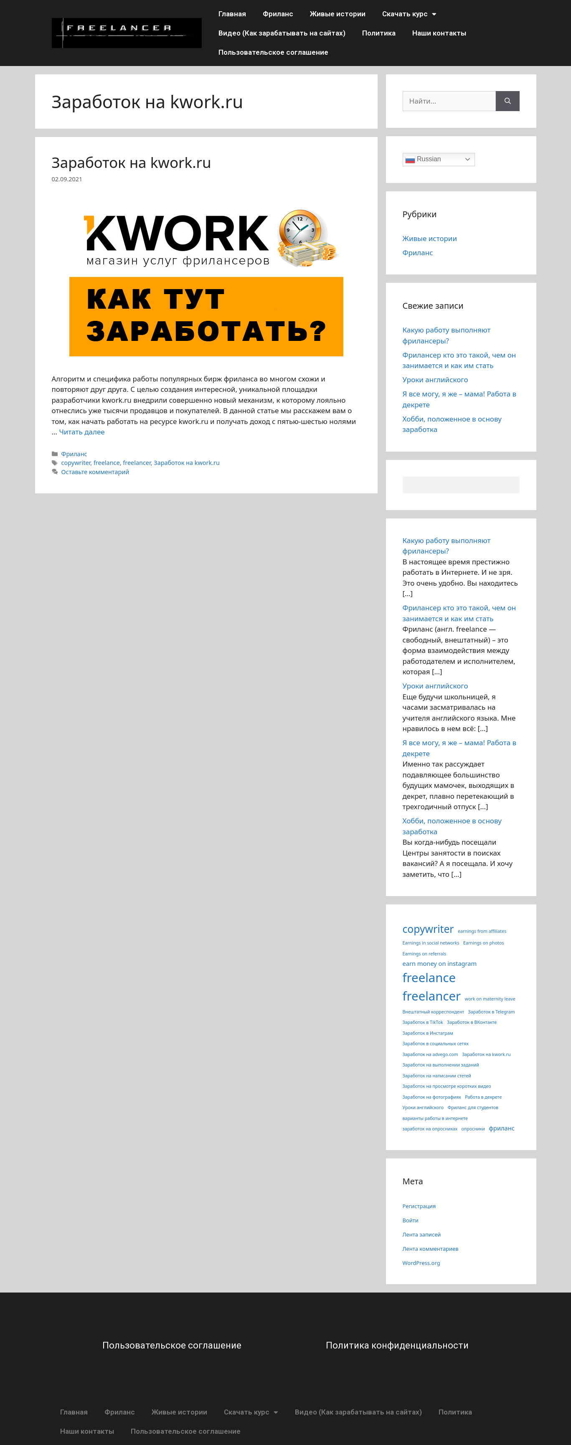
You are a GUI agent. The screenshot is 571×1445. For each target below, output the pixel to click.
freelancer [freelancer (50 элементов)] (432, 996)
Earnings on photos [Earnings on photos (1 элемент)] (483, 943)
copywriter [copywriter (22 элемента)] (428, 929)
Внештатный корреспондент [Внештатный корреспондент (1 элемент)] (433, 1012)
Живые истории (337, 14)
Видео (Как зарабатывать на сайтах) (281, 33)
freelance (107, 463)
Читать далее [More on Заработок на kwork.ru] (81, 432)
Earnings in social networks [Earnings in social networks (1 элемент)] (431, 943)
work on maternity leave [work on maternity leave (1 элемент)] (490, 999)
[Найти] (508, 101)
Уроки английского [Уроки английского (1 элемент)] (423, 1107)
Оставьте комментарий (95, 472)
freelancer (136, 463)
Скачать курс (409, 14)
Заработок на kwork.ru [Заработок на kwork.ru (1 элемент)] (486, 1054)
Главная (232, 14)
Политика (379, 33)
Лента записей (422, 1234)
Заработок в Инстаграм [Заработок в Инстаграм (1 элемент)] (428, 1033)
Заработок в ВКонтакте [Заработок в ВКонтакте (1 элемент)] (472, 1022)
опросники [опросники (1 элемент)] (473, 1129)
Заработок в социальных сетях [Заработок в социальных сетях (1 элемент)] (436, 1043)
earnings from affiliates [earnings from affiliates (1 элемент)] (482, 931)
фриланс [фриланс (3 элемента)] (502, 1128)
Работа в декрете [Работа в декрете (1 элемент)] (483, 1097)
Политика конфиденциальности (397, 1345)
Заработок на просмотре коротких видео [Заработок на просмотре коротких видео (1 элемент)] (447, 1086)
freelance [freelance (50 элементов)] (429, 977)
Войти (411, 1220)
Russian (423, 160)
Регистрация (419, 1206)
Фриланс (278, 14)
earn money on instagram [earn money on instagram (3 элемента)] (440, 963)
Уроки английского (435, 379)
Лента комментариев (431, 1248)
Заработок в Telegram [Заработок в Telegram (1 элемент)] (491, 1012)
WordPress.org (421, 1263)
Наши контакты (439, 33)
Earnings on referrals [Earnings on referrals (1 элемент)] (425, 954)
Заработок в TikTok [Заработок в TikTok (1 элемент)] (423, 1022)
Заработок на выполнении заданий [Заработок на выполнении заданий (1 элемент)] (441, 1065)
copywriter (76, 463)
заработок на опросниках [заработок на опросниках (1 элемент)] (430, 1129)
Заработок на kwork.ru (131, 162)
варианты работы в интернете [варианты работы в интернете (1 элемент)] (435, 1118)
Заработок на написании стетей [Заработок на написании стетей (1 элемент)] (437, 1076)
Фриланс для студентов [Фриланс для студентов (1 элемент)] (472, 1107)
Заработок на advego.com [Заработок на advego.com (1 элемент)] (430, 1054)
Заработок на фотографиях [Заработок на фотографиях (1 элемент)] (432, 1097)
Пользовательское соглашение (273, 52)
